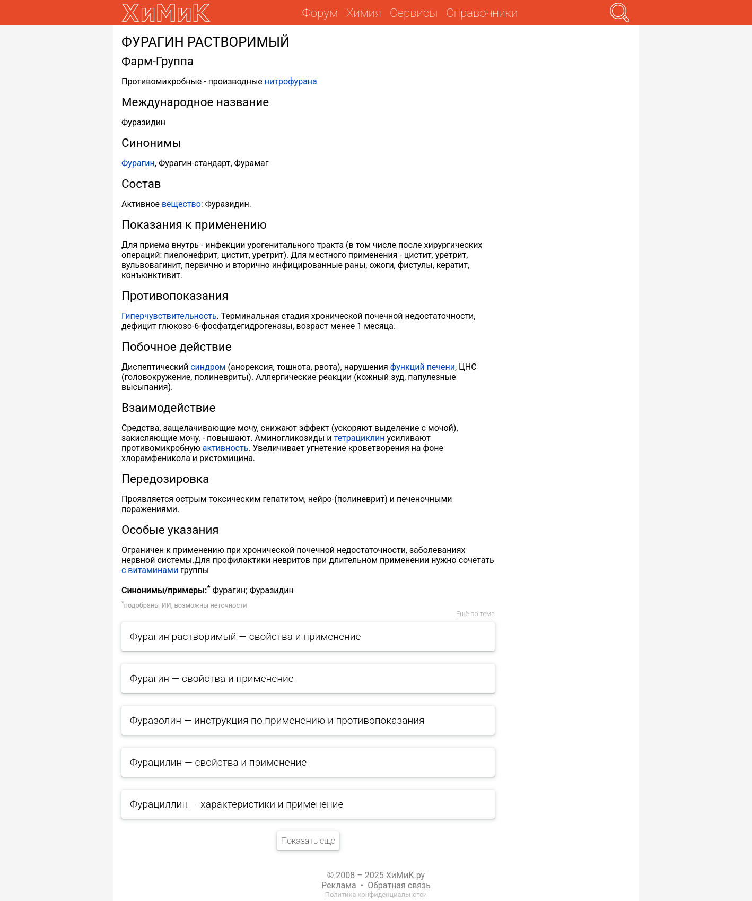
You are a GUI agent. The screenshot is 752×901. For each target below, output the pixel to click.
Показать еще (308, 841)
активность (226, 448)
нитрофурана (291, 81)
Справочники (482, 13)
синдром (207, 367)
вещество (181, 204)
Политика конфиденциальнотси (376, 894)
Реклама (338, 885)
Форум (320, 13)
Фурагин (138, 163)
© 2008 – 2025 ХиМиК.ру (376, 875)
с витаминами (149, 570)
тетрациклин (359, 438)
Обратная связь (399, 885)
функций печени (422, 367)
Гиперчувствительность (169, 316)
